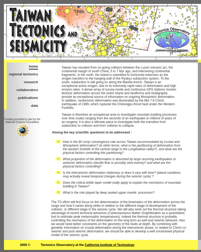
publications (28, 98)
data (34, 106)
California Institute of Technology (110, 245)
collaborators (27, 90)
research (31, 82)
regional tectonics (23, 74)
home (33, 66)
